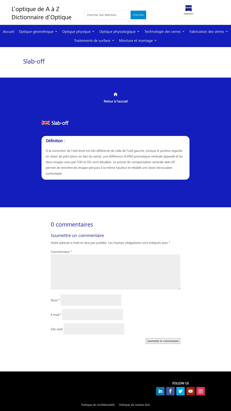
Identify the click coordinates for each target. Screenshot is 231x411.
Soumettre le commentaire (163, 341)
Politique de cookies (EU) (134, 405)
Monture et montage (136, 40)
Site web (57, 329)
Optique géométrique (36, 31)
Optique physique (76, 31)
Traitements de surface (92, 40)
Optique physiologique (117, 31)
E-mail (56, 314)
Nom (55, 300)
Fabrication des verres (206, 31)
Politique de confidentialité (98, 405)
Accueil (8, 31)
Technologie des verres (162, 31)
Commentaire (61, 251)
